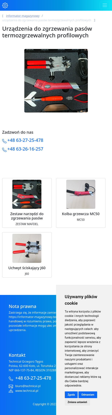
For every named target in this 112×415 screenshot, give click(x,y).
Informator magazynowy (22, 16)
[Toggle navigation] (105, 5)
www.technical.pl (26, 391)
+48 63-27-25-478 (25, 140)
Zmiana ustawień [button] (77, 402)
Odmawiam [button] (87, 394)
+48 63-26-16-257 (25, 149)
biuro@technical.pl (28, 386)
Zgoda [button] (71, 394)
